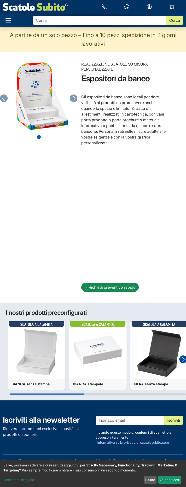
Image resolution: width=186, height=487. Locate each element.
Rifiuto (150, 480)
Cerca (174, 20)
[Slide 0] (39, 137)
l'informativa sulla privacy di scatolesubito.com (132, 442)
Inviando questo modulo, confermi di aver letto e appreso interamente (139, 437)
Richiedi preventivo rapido (110, 287)
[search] (99, 20)
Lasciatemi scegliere (19, 480)
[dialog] (93, 473)
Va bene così (169, 480)
